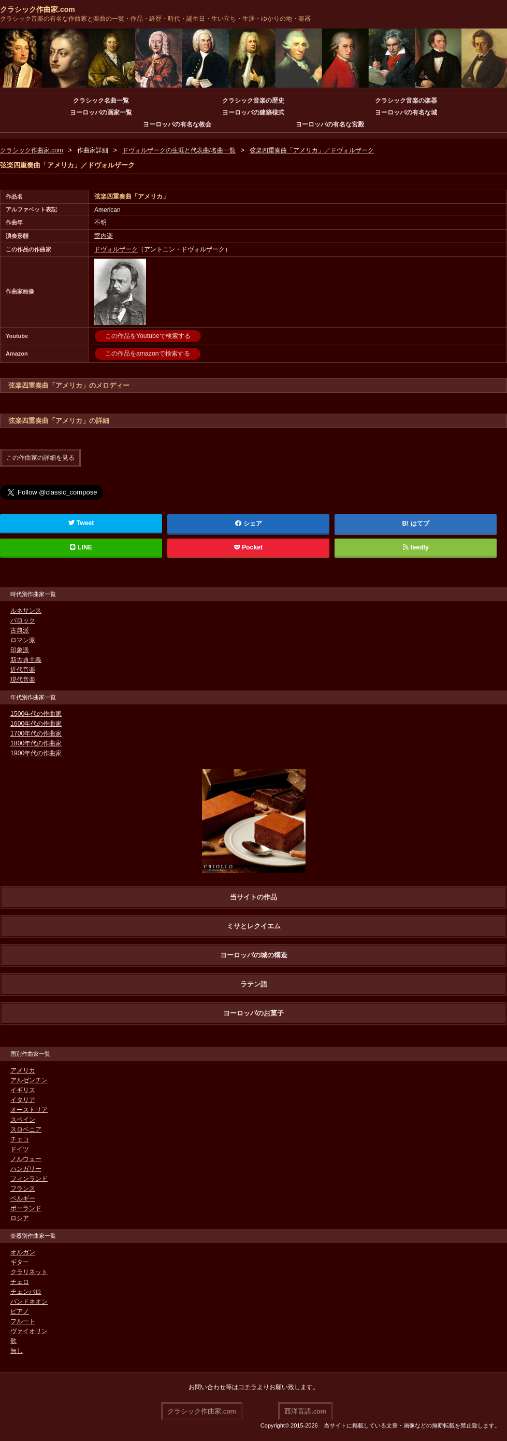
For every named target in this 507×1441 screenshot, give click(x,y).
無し (16, 1350)
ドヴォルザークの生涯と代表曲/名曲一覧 (179, 150)
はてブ (420, 523)
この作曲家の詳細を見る (40, 457)
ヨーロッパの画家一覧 (101, 112)
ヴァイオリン (29, 1330)
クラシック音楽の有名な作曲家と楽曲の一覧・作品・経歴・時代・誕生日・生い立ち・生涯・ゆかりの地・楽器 (155, 18)
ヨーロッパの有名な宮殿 (330, 124)
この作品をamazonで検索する (147, 353)
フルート (22, 1320)
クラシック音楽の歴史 (253, 100)
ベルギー (22, 1198)
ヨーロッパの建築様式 (253, 112)
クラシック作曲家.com (37, 9)
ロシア (19, 1217)
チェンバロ (25, 1291)
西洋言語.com (305, 1410)
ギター (19, 1261)
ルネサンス (25, 610)
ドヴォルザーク (116, 249)
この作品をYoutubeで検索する (147, 336)
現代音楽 (22, 679)
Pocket (249, 546)
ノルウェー (25, 1158)
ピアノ (19, 1311)
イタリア (22, 1099)
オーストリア (29, 1109)
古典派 (19, 629)
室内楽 (103, 235)
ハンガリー (25, 1168)
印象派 (19, 649)
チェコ (19, 1138)
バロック (22, 620)
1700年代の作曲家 (36, 733)
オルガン (22, 1251)
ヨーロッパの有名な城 (406, 112)
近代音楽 (22, 669)
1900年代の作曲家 (36, 752)
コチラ (247, 1386)
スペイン (22, 1119)
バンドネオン (29, 1301)
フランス (22, 1188)
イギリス (22, 1089)
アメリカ (22, 1069)
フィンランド (29, 1178)
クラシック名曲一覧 (101, 100)
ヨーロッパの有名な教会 (177, 124)
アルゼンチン (29, 1079)
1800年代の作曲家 (36, 742)
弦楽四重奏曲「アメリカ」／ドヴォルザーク (312, 150)
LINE (81, 546)
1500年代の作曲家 (36, 713)
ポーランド (25, 1207)
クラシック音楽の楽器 (406, 100)
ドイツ (19, 1148)
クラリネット (29, 1271)
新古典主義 (25, 659)
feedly (415, 546)
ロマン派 (22, 639)
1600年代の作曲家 (36, 723)
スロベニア (25, 1129)
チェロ (19, 1281)
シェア (248, 523)
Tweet (81, 522)
